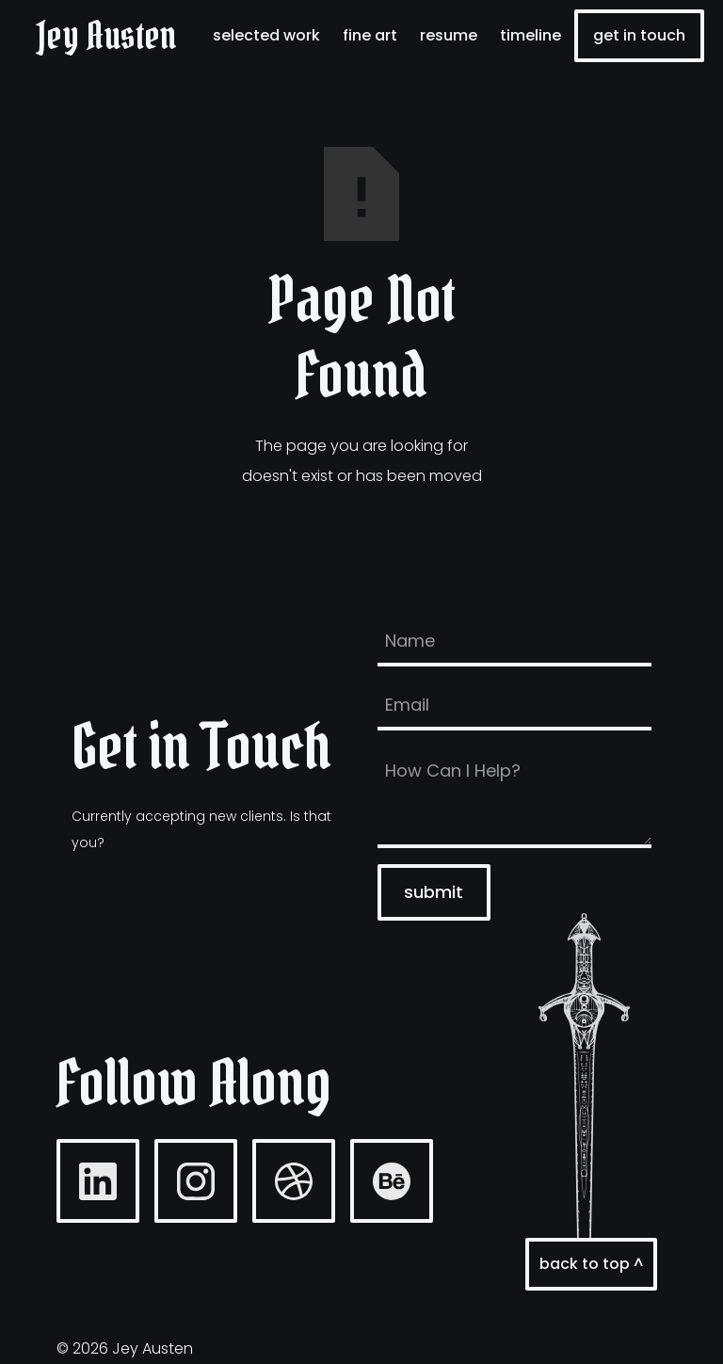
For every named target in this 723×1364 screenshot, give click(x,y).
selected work (266, 35)
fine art (370, 35)
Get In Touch (639, 35)
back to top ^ (591, 1264)
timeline (530, 35)
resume (448, 35)
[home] (107, 36)
